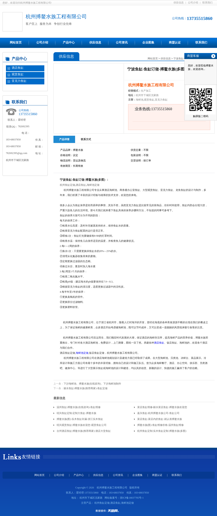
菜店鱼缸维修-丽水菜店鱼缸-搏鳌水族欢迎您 (162, 407)
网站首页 (16, 42)
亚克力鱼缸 (19, 81)
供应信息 (179, 2)
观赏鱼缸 (18, 74)
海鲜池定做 (93, 184)
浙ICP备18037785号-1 (132, 497)
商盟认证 (175, 42)
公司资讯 (122, 42)
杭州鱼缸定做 (67, 184)
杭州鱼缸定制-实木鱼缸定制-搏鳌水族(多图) (161, 430)
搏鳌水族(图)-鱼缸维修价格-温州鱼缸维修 (160, 425)
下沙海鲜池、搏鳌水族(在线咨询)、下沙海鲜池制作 (92, 383)
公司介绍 (193, 2)
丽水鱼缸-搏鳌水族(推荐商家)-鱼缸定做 (86, 388)
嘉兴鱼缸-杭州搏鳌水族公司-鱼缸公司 (158, 413)
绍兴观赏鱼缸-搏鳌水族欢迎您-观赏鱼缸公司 (82, 425)
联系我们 (207, 2)
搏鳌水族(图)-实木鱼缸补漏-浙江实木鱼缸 (80, 419)
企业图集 (148, 42)
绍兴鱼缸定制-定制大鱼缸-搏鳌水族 (77, 413)
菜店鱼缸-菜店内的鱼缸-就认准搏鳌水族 (159, 419)
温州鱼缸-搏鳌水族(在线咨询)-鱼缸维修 (79, 407)
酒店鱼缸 (18, 67)
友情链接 (31, 456)
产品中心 (69, 42)
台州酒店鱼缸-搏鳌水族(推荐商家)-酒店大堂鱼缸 (84, 430)
